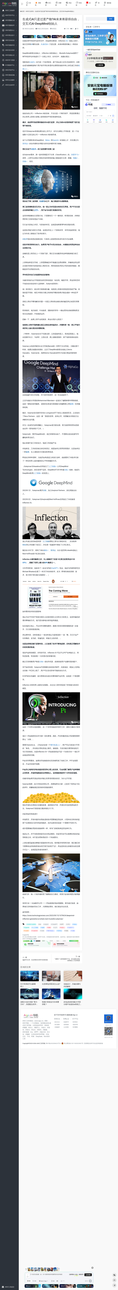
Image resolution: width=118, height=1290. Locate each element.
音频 (24, 161)
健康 (71, 404)
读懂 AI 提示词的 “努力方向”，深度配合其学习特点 (29, 1003)
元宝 (23, 1036)
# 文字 (55, 927)
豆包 (47, 1034)
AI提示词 (43, 1032)
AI (66, 41)
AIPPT (36, 1032)
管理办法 (57, 1019)
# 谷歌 (66, 930)
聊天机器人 (55, 745)
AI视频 (24, 1027)
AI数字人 (37, 1027)
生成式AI (44, 44)
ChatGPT (54, 568)
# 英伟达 (59, 930)
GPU (24, 563)
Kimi (45, 1036)
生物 (41, 662)
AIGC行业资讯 (30, 11)
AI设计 (43, 1027)
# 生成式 (26, 930)
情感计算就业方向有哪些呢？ (50, 1003)
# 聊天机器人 (50, 930)
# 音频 (72, 930)
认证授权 (66, 1027)
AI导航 (42, 1034)
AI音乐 (27, 1030)
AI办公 (30, 1027)
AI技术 (33, 149)
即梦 (32, 1036)
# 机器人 (62, 927)
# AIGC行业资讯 (31, 924)
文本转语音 (35, 1034)
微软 (45, 550)
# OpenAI (26, 927)
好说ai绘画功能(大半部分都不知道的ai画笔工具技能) (73, 1003)
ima (31, 1032)
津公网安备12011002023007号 (72, 1043)
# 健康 (42, 927)
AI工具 (24, 937)
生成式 (31, 62)
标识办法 (57, 1022)
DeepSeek (39, 1036)
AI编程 (27, 1034)
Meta (47, 140)
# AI (40, 924)
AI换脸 (45, 1030)
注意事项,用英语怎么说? (51, 984)
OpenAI (55, 140)
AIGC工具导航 (26, 939)
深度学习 (74, 155)
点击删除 (34, 939)
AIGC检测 (25, 1032)
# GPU (68, 924)
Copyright (25, 1043)
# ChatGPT (54, 924)
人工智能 (52, 466)
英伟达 (25, 144)
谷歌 (66, 470)
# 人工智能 (35, 927)
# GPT (62, 924)
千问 (28, 1036)
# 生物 (42, 930)
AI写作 (41, 1025)
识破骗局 (57, 1027)
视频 (75, 158)
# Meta (75, 924)
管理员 (53, 29)
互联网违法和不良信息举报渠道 (93, 1043)
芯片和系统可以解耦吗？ (28, 985)
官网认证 (66, 1019)
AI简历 (39, 1030)
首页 (23, 11)
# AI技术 (46, 924)
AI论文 (33, 1030)
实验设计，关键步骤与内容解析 (72, 985)
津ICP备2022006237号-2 (53, 1043)
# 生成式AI (34, 930)
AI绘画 (46, 1025)
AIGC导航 (25, 1023)
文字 (36, 210)
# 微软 (49, 927)
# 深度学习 (70, 927)
